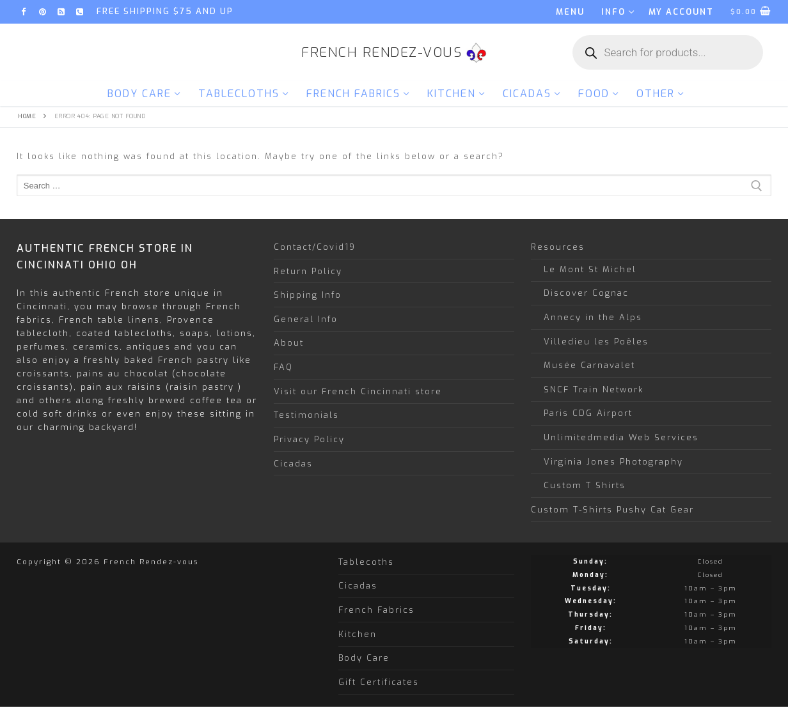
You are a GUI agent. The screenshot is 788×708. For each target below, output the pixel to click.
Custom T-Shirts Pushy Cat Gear (612, 509)
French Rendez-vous (381, 53)
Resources (559, 247)
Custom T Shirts (585, 485)
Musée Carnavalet (589, 365)
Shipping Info (308, 294)
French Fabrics (376, 609)
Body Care (364, 657)
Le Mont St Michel (590, 269)
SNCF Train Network (593, 389)
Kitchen (357, 634)
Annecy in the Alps (593, 317)
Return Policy (308, 271)
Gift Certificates (378, 682)
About (289, 342)
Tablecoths (366, 562)
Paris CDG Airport (588, 413)
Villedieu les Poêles (596, 341)
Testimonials (306, 415)
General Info (306, 319)
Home (27, 116)
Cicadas (293, 463)
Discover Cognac (586, 293)
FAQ (283, 367)
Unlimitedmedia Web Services (621, 437)
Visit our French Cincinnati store (358, 391)
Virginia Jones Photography (613, 461)
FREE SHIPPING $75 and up (165, 11)
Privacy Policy (309, 439)
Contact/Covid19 (315, 247)
